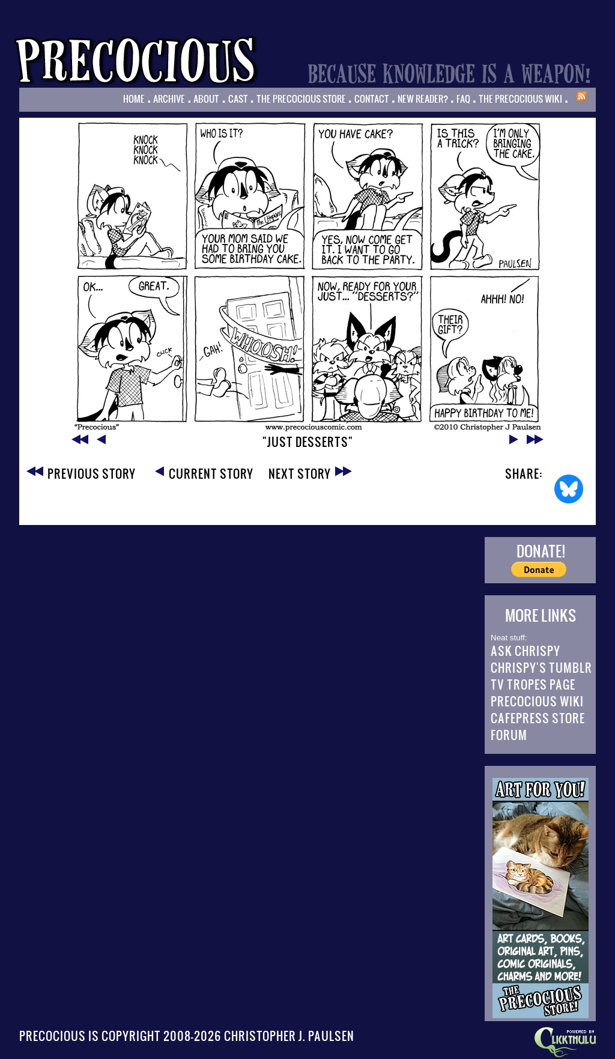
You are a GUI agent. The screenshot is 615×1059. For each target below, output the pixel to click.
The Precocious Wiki (520, 98)
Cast (238, 98)
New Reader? (423, 98)
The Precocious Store (301, 98)
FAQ (463, 98)
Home (134, 98)
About (206, 98)
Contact (371, 98)
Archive (169, 98)
